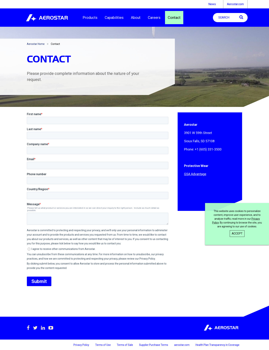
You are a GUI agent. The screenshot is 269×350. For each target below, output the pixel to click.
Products (90, 17)
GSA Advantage (195, 174)
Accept (237, 233)
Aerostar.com (235, 4)
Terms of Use (103, 344)
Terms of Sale (125, 344)
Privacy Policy (81, 344)
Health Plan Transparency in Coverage (217, 344)
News (212, 4)
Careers (154, 17)
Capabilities (114, 17)
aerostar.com (182, 344)
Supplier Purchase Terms (154, 344)
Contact (174, 17)
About (136, 17)
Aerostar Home (36, 43)
